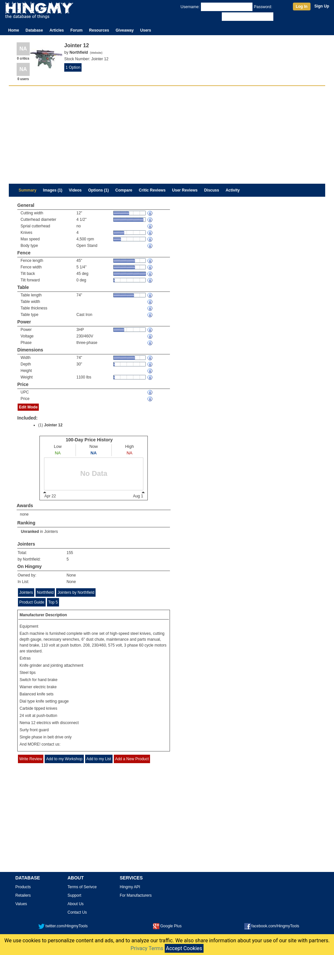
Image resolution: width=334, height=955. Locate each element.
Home (13, 30)
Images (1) (52, 190)
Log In (302, 6)
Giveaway (124, 30)
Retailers (23, 895)
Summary (28, 190)
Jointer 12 (53, 425)
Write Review (30, 759)
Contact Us (77, 912)
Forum (76, 30)
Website (96, 52)
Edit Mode (28, 407)
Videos (75, 190)
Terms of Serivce (82, 887)
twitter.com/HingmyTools (62, 926)
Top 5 (53, 602)
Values (21, 904)
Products (23, 887)
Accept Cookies (184, 948)
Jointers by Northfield (75, 592)
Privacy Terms (146, 948)
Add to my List (98, 759)
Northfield (45, 592)
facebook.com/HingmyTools (271, 926)
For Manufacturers (136, 895)
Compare (123, 190)
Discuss (211, 190)
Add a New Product (132, 759)
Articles (57, 30)
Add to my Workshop (64, 759)
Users (145, 30)
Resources (99, 30)
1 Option (73, 67)
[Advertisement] (167, 134)
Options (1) (98, 190)
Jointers (51, 531)
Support (74, 895)
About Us (76, 904)
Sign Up (321, 6)
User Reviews (185, 190)
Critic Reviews (152, 190)
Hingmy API (130, 887)
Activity (233, 190)
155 (70, 552)
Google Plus (167, 926)
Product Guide (31, 602)
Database (34, 30)
